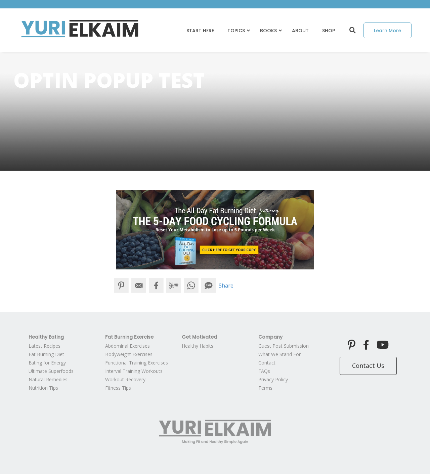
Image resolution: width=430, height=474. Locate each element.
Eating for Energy (47, 362)
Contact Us (368, 365)
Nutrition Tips (43, 388)
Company (270, 337)
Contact (266, 362)
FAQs (264, 371)
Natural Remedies (48, 379)
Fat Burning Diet (46, 354)
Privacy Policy (273, 379)
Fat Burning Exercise (129, 337)
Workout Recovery (125, 379)
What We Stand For (279, 354)
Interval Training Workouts (134, 371)
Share (226, 285)
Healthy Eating (46, 337)
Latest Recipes (44, 346)
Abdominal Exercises (127, 346)
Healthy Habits (197, 346)
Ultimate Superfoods (51, 371)
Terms (265, 388)
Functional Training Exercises (136, 362)
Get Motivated (199, 337)
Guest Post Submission (283, 346)
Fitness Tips (118, 388)
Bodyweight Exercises (129, 354)
